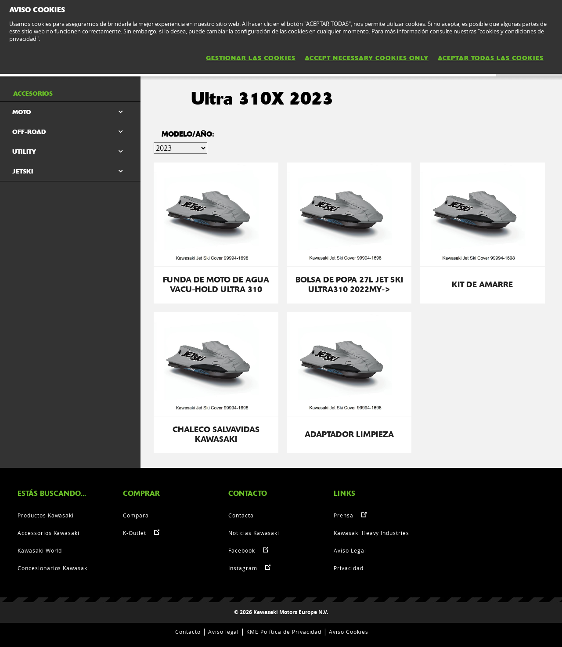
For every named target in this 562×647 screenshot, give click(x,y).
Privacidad (349, 567)
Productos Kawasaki (46, 515)
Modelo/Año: (188, 134)
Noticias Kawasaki (253, 532)
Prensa (343, 515)
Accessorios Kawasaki (48, 532)
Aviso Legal (350, 550)
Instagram (242, 567)
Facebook (241, 550)
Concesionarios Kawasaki (53, 567)
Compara (136, 515)
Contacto (188, 631)
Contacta (241, 515)
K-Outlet (134, 532)
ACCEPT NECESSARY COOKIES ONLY (367, 58)
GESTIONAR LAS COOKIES (250, 58)
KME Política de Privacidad (283, 631)
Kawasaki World (40, 550)
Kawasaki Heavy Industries (371, 532)
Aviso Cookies (348, 631)
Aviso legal (223, 631)
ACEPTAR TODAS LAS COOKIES (491, 58)
